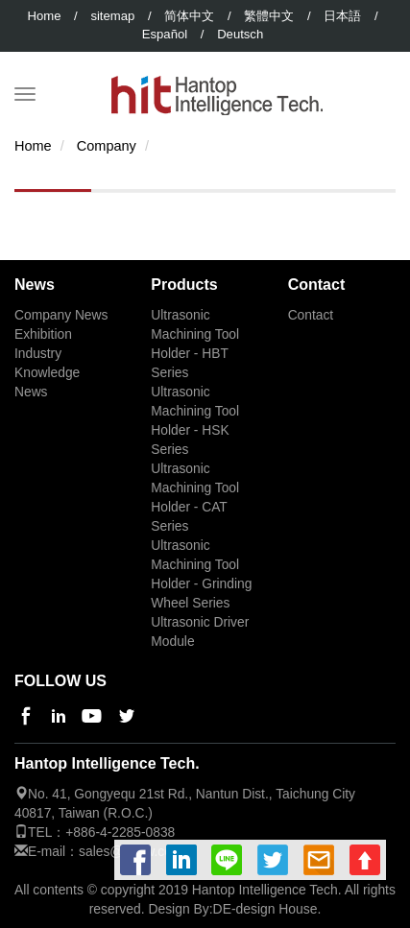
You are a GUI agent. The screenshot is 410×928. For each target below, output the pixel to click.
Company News (61, 315)
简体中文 (189, 16)
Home (43, 16)
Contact (311, 315)
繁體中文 (269, 16)
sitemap (112, 16)
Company (106, 146)
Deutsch (240, 34)
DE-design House (265, 908)
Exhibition (43, 334)
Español (164, 34)
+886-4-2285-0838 (120, 832)
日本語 (342, 16)
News (31, 392)
